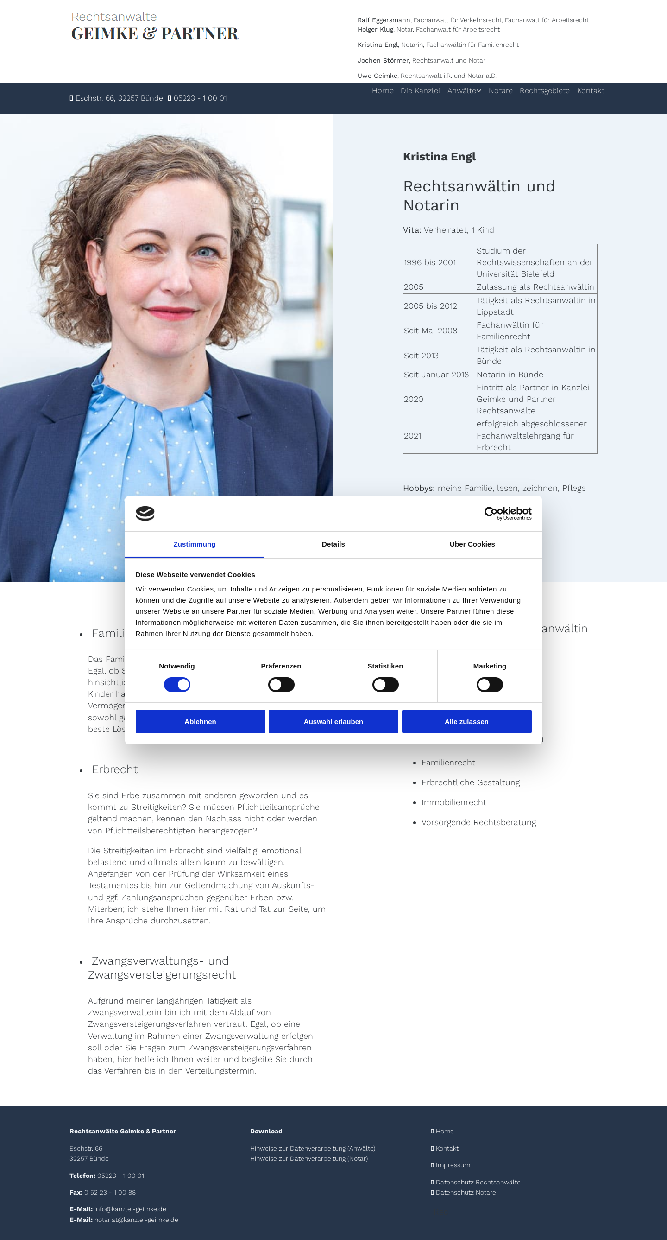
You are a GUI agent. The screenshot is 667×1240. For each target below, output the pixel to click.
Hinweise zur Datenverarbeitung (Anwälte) (312, 1148)
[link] (450, 91)
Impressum (453, 1165)
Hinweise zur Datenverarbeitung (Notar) (309, 1158)
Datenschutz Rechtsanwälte (478, 1182)
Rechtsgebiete (540, 90)
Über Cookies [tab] (472, 544)
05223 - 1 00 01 (200, 98)
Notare (493, 90)
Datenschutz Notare (466, 1192)
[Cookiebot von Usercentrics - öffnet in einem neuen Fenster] (491, 514)
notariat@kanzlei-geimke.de (136, 1219)
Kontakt (590, 90)
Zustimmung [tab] (195, 544)
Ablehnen (200, 721)
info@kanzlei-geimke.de (130, 1209)
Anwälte (451, 90)
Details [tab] (333, 544)
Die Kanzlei (407, 90)
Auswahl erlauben (333, 721)
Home (367, 90)
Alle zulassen (467, 721)
